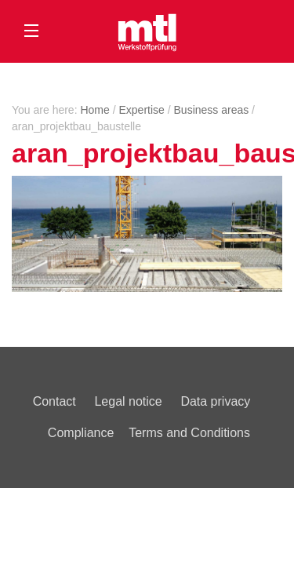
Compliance (81, 432)
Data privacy (215, 401)
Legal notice (128, 401)
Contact (54, 401)
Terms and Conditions (189, 432)
